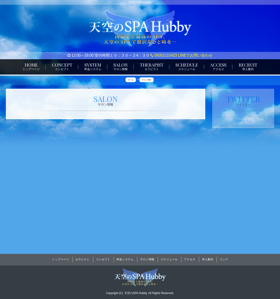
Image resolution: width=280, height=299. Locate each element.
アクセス (189, 258)
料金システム (125, 258)
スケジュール (169, 258)
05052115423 (163, 55)
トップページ (60, 258)
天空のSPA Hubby (135, 289)
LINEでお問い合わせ (195, 55)
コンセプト (103, 258)
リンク (224, 258)
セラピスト (82, 258)
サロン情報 (147, 258)
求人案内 (207, 258)
